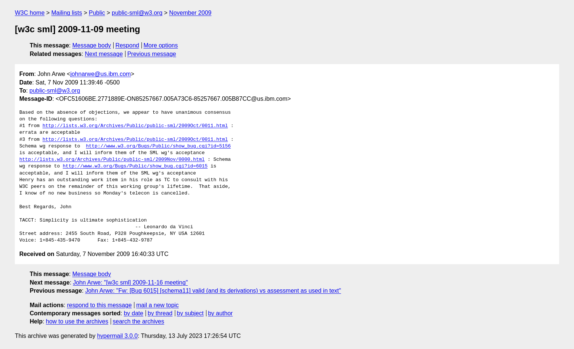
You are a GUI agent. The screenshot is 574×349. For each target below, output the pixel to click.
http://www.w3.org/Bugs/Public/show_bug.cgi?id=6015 (135, 166)
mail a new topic (157, 305)
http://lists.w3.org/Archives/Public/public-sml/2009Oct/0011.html (135, 126)
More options (161, 45)
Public (97, 13)
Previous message (151, 54)
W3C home (30, 13)
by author (220, 313)
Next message (104, 54)
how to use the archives (77, 321)
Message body (91, 45)
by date (133, 313)
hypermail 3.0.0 (117, 336)
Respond (127, 45)
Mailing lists (66, 13)
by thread (160, 313)
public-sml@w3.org (137, 13)
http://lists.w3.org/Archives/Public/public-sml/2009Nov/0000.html (112, 159)
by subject (190, 313)
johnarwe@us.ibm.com (100, 74)
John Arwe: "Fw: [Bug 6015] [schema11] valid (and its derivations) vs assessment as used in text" (213, 290)
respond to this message (99, 305)
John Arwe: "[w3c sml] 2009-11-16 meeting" (130, 282)
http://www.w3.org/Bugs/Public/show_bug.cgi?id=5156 (158, 146)
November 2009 (190, 13)
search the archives (138, 321)
